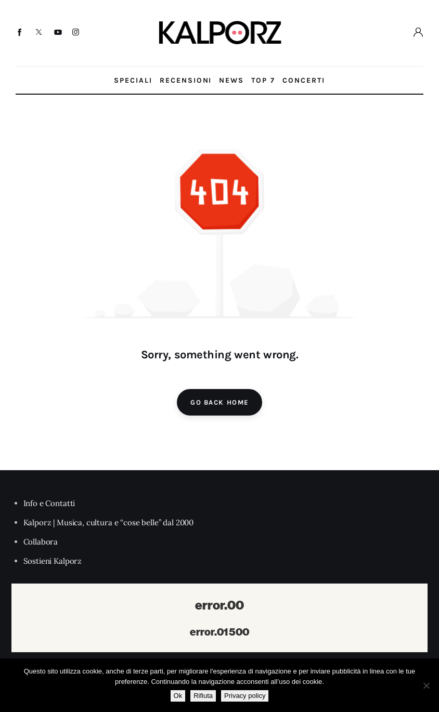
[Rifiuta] (426, 685)
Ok (178, 696)
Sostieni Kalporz (52, 561)
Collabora (40, 542)
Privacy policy (244, 696)
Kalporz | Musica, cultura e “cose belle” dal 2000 (108, 522)
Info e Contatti (49, 503)
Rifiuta (203, 696)
